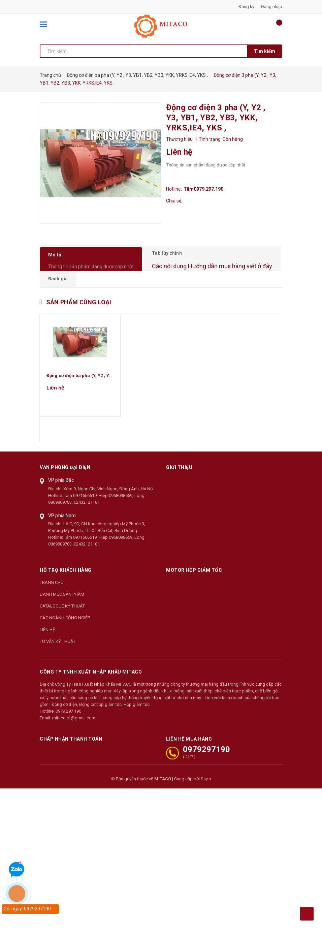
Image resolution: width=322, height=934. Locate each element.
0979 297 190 (68, 723)
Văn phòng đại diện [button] (65, 479)
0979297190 (206, 762)
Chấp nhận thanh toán (71, 751)
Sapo (206, 791)
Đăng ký (246, 6)
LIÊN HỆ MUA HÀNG (189, 751)
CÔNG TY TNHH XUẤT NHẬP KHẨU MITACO (91, 684)
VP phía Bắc (61, 492)
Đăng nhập (271, 6)
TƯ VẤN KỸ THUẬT (57, 653)
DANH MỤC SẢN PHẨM (62, 606)
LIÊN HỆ (47, 642)
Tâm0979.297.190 (206, 189)
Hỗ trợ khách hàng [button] (66, 582)
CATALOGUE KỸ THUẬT (62, 618)
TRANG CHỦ (51, 594)
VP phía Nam (62, 527)
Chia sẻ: (174, 201)
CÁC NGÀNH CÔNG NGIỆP (65, 630)
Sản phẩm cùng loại (78, 314)
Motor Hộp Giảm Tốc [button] (194, 582)
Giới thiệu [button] (179, 479)
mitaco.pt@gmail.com (73, 730)
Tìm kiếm (264, 51)
